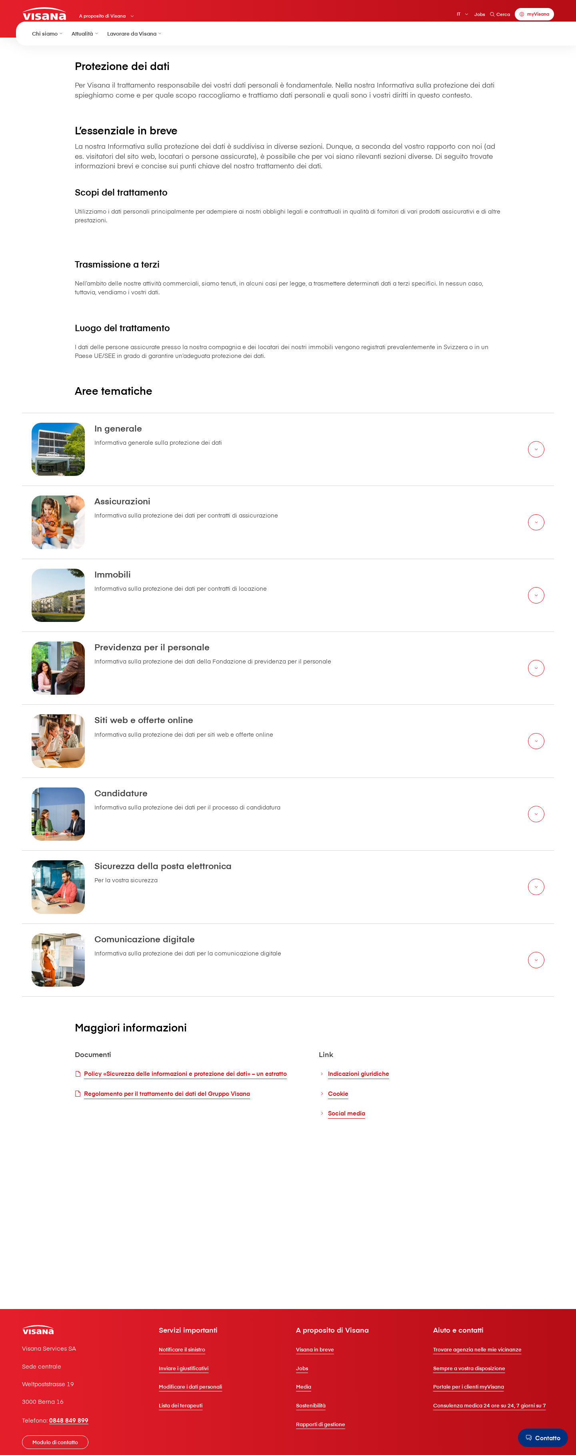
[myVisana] (524, 16)
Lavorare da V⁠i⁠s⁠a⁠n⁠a (134, 43)
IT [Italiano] (448, 15)
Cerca (490, 16)
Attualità (85, 43)
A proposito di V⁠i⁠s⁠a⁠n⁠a (116, 18)
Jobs (469, 16)
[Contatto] (541, 1437)
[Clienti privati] (56, 15)
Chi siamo (48, 43)
